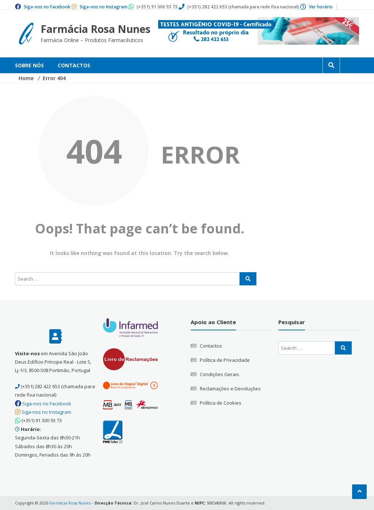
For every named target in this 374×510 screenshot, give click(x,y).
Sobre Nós (29, 65)
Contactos (74, 65)
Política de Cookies (220, 402)
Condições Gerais (219, 374)
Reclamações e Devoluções (230, 388)
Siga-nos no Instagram (103, 7)
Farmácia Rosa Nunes (96, 28)
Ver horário (321, 7)
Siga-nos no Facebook (47, 7)
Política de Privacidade (225, 359)
